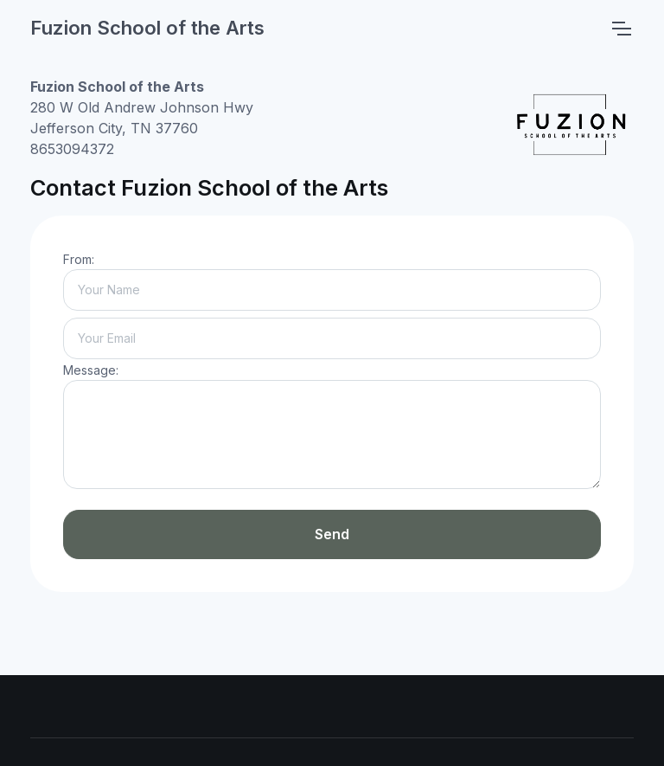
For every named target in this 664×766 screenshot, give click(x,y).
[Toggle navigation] (621, 28)
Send (332, 534)
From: (78, 259)
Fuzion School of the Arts (147, 27)
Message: (90, 370)
